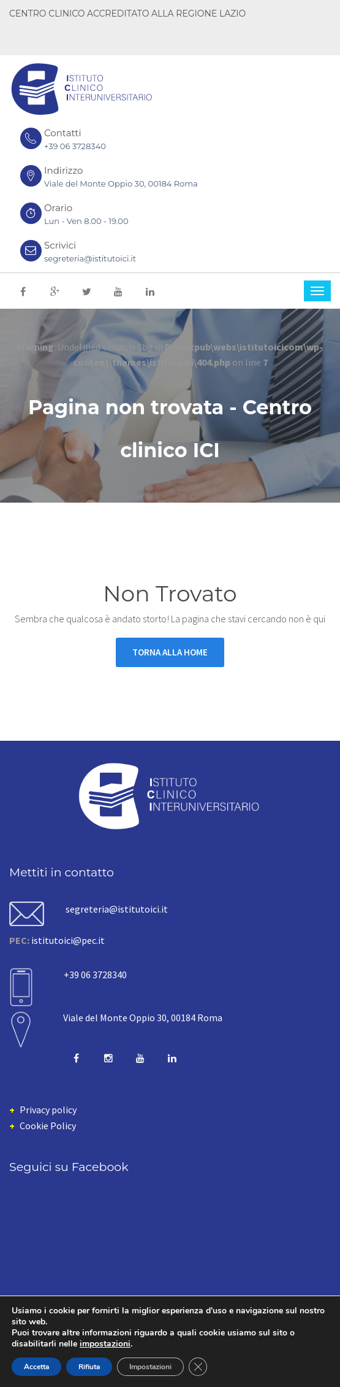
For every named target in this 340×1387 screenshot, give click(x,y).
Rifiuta (89, 1367)
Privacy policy (48, 1109)
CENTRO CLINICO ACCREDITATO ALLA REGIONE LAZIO (127, 13)
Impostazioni (150, 1367)
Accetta (36, 1367)
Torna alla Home (170, 652)
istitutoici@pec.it (68, 940)
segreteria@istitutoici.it (90, 258)
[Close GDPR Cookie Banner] (198, 1367)
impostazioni (105, 1344)
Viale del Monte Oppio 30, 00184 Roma (142, 1017)
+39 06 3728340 (75, 146)
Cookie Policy (48, 1125)
